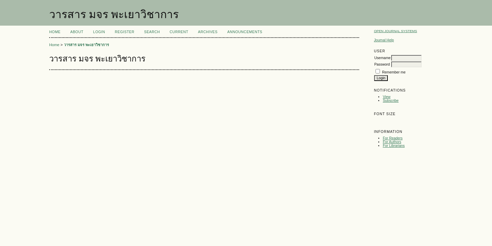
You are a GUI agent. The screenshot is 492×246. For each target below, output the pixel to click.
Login (99, 32)
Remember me (394, 72)
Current (179, 32)
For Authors (392, 142)
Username (382, 58)
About (76, 32)
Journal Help (384, 40)
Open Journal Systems (395, 31)
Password (382, 64)
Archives (207, 32)
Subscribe (390, 100)
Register (124, 32)
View (386, 97)
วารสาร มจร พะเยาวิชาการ (86, 45)
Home (54, 32)
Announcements (244, 32)
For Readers (392, 138)
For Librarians (394, 146)
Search (152, 32)
